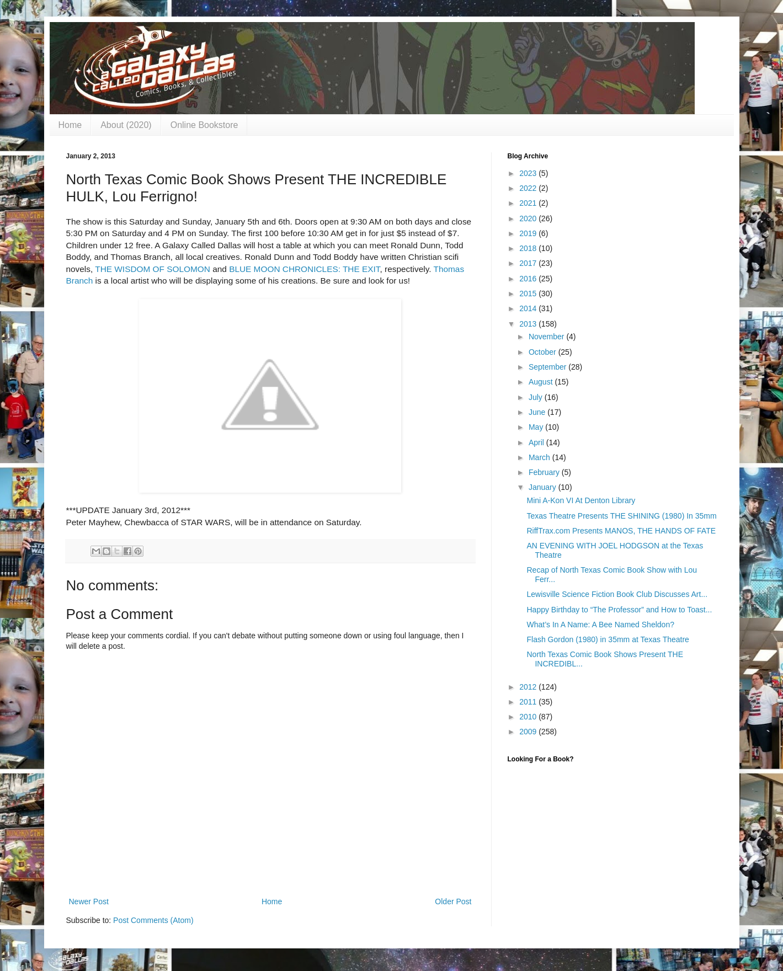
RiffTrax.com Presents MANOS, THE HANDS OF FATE (621, 530)
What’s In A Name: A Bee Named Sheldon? (600, 624)
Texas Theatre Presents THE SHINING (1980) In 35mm (621, 515)
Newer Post (89, 901)
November (547, 336)
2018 (529, 248)
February (545, 472)
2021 (529, 203)
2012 (529, 686)
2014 (529, 308)
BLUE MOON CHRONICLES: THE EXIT (304, 269)
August (542, 381)
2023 (529, 173)
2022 (529, 188)
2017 (529, 263)
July (537, 397)
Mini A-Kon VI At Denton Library (580, 500)
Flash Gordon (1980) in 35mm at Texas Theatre (607, 639)
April (537, 442)
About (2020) (126, 125)
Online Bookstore (204, 125)
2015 (529, 293)
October (543, 352)
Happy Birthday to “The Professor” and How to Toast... (619, 609)
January (543, 487)
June (538, 412)
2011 (529, 701)
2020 (529, 218)
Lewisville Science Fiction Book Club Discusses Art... (616, 594)
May (537, 427)
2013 (529, 323)
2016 (529, 278)
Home (70, 125)
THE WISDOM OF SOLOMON (152, 269)
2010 (529, 716)
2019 (529, 233)
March (540, 457)
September (548, 366)
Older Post (453, 901)
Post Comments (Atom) (153, 920)
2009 (529, 731)
